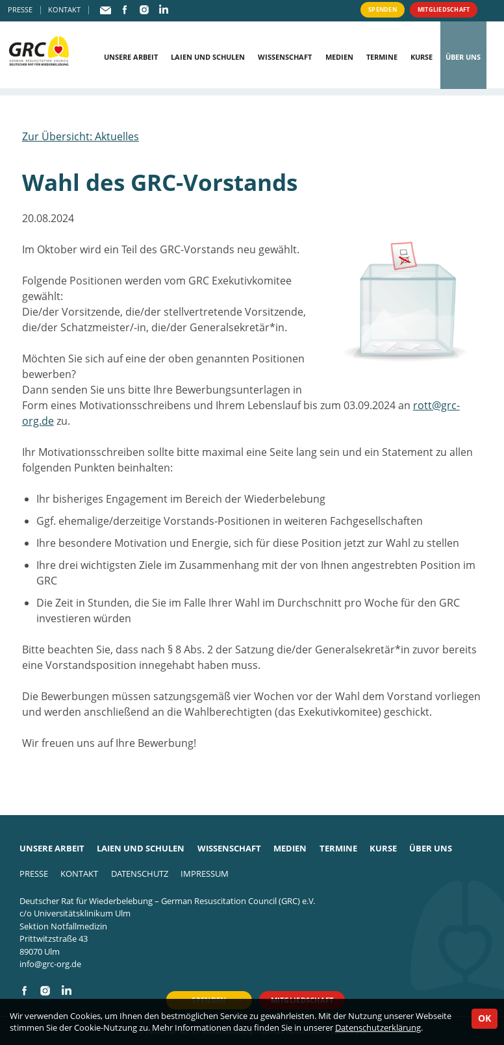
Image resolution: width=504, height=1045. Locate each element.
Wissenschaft (285, 57)
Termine (381, 57)
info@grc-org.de (50, 964)
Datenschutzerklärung (378, 1027)
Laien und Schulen (208, 57)
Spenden (362, 10)
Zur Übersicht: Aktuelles (80, 136)
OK (484, 1018)
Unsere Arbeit (131, 57)
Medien (339, 57)
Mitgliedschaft (433, 10)
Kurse (421, 57)
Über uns (463, 57)
